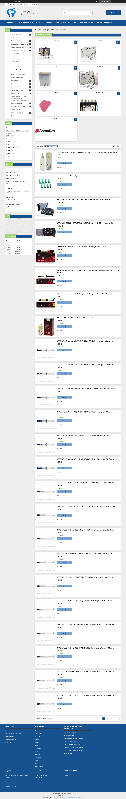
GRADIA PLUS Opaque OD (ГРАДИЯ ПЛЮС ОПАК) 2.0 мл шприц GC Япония (85, 341)
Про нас (39, 23)
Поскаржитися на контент (60, 797)
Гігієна (13, 87)
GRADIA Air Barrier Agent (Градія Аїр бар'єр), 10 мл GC (76, 317)
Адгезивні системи (69, 735)
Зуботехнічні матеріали (18, 50)
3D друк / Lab (56, 118)
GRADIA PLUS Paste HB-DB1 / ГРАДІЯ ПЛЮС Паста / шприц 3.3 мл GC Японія (85, 695)
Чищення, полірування (17, 103)
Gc (35, 731)
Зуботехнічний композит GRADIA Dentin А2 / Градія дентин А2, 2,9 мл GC (83, 247)
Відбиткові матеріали (70, 732)
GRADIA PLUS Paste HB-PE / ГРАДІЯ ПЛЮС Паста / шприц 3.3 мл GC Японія (85, 483)
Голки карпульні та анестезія (72, 744)
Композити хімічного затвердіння (73, 747)
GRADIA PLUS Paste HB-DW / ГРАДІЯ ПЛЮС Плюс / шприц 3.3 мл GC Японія (85, 601)
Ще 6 (9, 156)
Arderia (37, 760)
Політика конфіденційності (75, 797)
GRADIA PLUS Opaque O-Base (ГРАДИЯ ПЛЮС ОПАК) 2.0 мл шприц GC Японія (86, 388)
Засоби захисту (15, 109)
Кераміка (99, 41)
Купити (64, 163)
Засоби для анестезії (17, 77)
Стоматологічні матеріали (18, 41)
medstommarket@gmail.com (16, 184)
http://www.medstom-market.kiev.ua (18, 181)
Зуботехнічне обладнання (18, 74)
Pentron (37, 742)
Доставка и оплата (10, 739)
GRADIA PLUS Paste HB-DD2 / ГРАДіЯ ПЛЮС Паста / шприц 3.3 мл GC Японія (85, 624)
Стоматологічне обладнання (19, 44)
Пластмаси (99, 66)
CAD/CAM (99, 92)
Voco (36, 751)
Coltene (37, 739)
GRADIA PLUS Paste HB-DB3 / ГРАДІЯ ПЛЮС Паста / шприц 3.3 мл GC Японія (85, 671)
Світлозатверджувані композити (73, 750)
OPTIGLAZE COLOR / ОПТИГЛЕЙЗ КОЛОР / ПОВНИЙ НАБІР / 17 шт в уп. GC (85, 223)
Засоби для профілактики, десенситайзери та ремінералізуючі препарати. (19, 98)
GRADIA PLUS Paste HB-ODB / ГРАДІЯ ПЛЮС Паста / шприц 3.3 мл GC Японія (85, 530)
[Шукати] (91, 13)
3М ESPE (37, 736)
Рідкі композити (68, 753)
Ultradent (37, 745)
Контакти (49, 23)
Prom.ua (72, 793)
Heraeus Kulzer (39, 766)
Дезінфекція (14, 80)
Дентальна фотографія (18, 116)
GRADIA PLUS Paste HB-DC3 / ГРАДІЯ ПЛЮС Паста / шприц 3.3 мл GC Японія (85, 648)
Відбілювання (15, 93)
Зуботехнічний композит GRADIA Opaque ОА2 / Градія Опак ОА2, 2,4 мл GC (84, 294)
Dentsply (37, 754)
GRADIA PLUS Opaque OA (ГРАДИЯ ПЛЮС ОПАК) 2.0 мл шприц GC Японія (84, 435)
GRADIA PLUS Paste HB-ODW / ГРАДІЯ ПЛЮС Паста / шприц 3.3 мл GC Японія (86, 506)
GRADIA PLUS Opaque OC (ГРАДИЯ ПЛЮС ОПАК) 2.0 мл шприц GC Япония (85, 365)
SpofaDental (38, 733)
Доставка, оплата (86, 23)
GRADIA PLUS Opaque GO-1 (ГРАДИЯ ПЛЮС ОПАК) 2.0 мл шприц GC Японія (85, 459)
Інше (56, 92)
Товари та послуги (24, 23)
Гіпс (56, 66)
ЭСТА (36, 763)
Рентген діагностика (17, 90)
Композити (56, 41)
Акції (74, 23)
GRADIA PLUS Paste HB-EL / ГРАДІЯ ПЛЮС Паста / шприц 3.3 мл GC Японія (85, 553)
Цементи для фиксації (70, 741)
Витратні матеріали (16, 84)
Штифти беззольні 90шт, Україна (68, 176)
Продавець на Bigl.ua (63, 795)
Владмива (38, 748)
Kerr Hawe (38, 757)
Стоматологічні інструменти (19, 47)
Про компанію (9, 736)
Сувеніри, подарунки (104, 23)
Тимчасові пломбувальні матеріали (74, 738)
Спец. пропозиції (62, 23)
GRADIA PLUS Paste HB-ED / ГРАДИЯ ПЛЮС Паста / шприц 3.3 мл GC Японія (85, 577)
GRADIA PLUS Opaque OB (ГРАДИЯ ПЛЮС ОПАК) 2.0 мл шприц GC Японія (84, 412)
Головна (10, 23)
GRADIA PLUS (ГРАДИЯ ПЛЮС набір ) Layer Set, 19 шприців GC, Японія (83, 199)
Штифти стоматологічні (18, 106)
